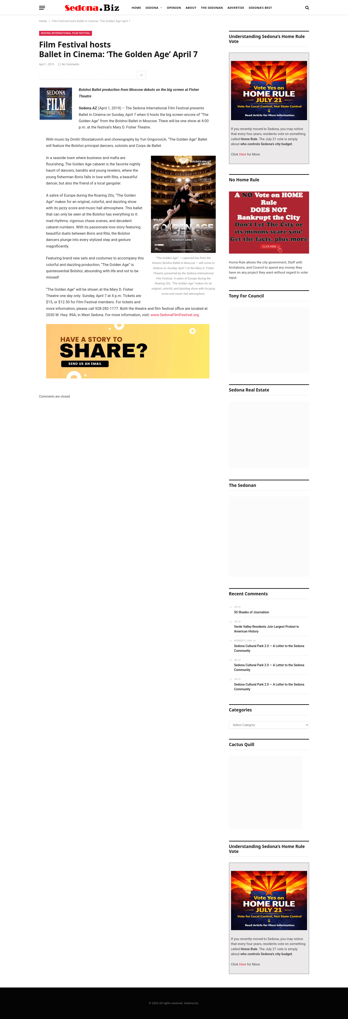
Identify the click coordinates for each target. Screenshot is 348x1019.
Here (242, 154)
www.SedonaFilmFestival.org (175, 315)
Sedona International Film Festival (65, 33)
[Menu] (42, 8)
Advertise (235, 8)
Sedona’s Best (260, 8)
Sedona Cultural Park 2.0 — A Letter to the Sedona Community (269, 648)
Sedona (152, 8)
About (191, 8)
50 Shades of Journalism (251, 612)
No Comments (68, 64)
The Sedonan (212, 8)
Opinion (174, 8)
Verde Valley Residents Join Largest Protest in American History (266, 629)
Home (136, 8)
